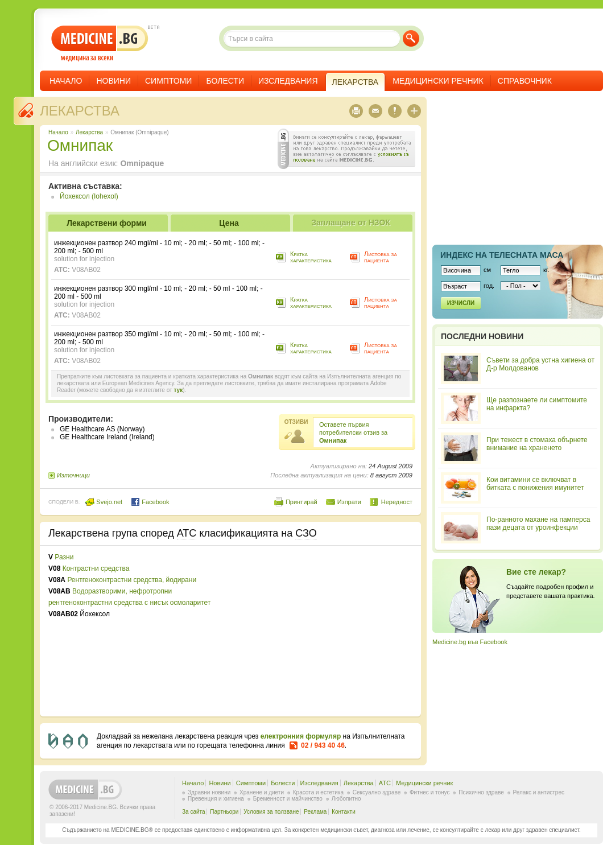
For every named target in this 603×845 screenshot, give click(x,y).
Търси (411, 38)
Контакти (344, 812)
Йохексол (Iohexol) (89, 196)
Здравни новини (209, 792)
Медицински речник (438, 80)
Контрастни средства (96, 568)
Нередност (396, 501)
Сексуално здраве (377, 792)
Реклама (315, 812)
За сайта (193, 812)
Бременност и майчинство (288, 798)
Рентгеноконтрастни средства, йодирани (131, 580)
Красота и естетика (318, 792)
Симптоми (168, 80)
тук (178, 390)
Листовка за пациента (380, 256)
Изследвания (288, 80)
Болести (225, 80)
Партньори (224, 812)
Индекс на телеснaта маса (501, 254)
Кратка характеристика (311, 256)
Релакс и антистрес (538, 792)
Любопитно (346, 798)
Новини (113, 80)
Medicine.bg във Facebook (469, 641)
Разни (64, 557)
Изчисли (460, 303)
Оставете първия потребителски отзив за (353, 432)
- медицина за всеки (99, 43)
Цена (228, 223)
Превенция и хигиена (216, 798)
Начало (65, 80)
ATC (385, 783)
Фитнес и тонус (429, 792)
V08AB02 (86, 270)
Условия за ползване (271, 812)
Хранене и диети (261, 792)
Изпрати (349, 501)
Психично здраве (481, 792)
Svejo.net (103, 501)
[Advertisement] (319, 631)
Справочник (525, 80)
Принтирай (301, 501)
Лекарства (79, 110)
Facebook (150, 501)
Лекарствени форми (107, 223)
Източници (73, 475)
